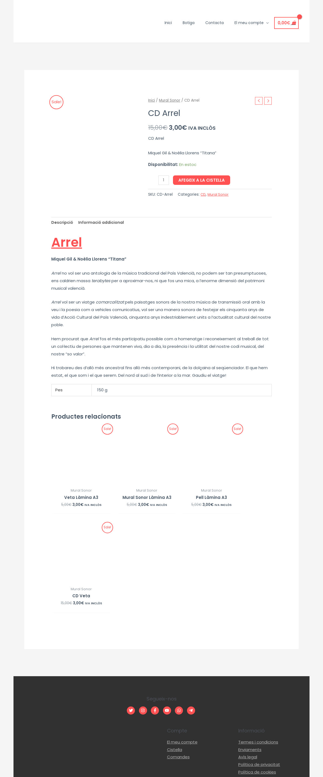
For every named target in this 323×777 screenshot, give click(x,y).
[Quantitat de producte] (163, 180)
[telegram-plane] (191, 612)
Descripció (62, 222)
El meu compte (182, 643)
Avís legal (247, 658)
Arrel (70, 241)
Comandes (178, 658)
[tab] (62, 222)
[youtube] (168, 612)
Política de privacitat (259, 666)
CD (203, 194)
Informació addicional (103, 222)
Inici (151, 100)
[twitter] (132, 612)
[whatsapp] (180, 612)
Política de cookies (257, 673)
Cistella (174, 651)
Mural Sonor (170, 100)
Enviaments (249, 651)
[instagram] (144, 612)
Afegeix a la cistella (202, 180)
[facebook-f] (156, 612)
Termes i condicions (258, 643)
